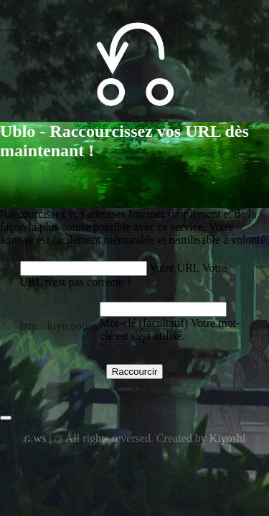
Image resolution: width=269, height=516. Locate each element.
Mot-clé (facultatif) (144, 323)
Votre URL (174, 268)
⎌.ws (35, 438)
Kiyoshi (227, 438)
